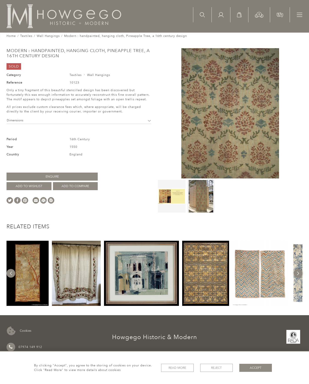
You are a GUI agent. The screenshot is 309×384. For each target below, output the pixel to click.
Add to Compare (75, 186)
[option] (28, 273)
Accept (255, 368)
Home (11, 36)
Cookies (19, 330)
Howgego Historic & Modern (154, 337)
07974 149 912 (24, 347)
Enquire (52, 177)
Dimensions (79, 120)
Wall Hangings (48, 36)
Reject (216, 368)
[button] (259, 14)
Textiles (26, 36)
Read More (177, 368)
